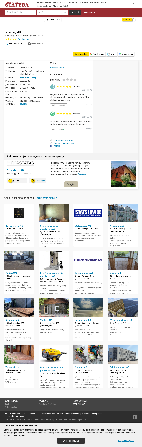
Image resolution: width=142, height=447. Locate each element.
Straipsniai (83, 2)
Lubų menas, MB (83, 320)
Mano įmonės (60, 6)
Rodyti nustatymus (127, 440)
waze (111, 54)
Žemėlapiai (72, 2)
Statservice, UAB (83, 226)
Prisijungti (20, 416)
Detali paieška (89, 12)
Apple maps (126, 54)
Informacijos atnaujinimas (92, 414)
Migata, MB (115, 273)
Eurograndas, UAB (84, 273)
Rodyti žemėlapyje (46, 198)
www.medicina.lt (61, 420)
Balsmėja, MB (12, 320)
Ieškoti (75, 12)
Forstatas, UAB (15, 170)
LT (133, 3)
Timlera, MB (46, 320)
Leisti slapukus (71, 441)
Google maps (97, 54)
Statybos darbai (57, 68)
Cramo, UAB (81, 367)
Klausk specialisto (98, 2)
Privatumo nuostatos (47, 414)
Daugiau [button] (71, 184)
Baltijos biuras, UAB (119, 367)
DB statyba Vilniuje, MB (121, 320)
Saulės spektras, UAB (19, 414)
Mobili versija (79, 404)
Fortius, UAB (11, 273)
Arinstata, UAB (117, 226)
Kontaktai (33, 414)
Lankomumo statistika (61, 140)
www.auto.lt (20, 420)
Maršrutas (52, 404)
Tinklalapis (38, 181)
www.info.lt (10, 420)
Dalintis (55, 146)
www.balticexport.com (77, 420)
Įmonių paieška (44, 2)
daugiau (23, 104)
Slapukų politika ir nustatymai (68, 414)
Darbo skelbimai (44, 6)
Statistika (10, 416)
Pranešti (89, 105)
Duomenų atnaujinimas (62, 143)
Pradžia (8, 404)
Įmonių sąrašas (53, 20)
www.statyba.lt (47, 420)
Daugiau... (82, 174)
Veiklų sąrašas (59, 2)
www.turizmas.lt (33, 420)
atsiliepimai (23, 39)
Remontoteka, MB (14, 226)
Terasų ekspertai (13, 367)
